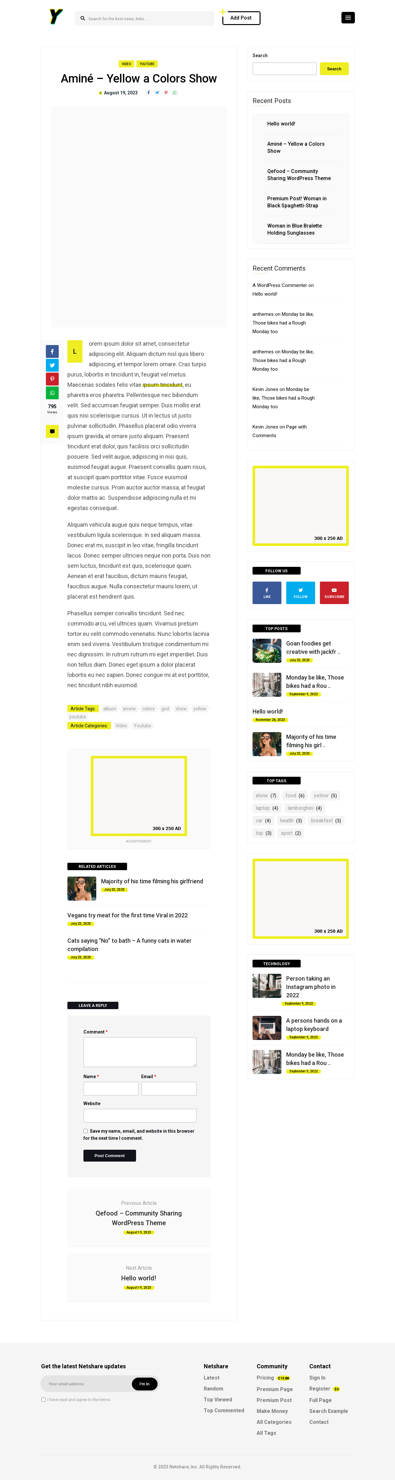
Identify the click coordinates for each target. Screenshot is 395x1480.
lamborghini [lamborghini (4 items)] (305, 808)
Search (260, 55)
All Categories (274, 1422)
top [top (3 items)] (263, 833)
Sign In (317, 1378)
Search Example (328, 1411)
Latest (211, 1378)
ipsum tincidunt (163, 384)
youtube (77, 716)
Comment (95, 1032)
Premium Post (274, 1400)
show (181, 708)
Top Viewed (218, 1400)
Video (126, 64)
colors (148, 708)
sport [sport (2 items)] (291, 833)
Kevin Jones (265, 389)
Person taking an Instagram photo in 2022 (311, 987)
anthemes (263, 314)
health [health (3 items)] (291, 821)
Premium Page (275, 1389)
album (109, 708)
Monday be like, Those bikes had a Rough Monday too (283, 322)
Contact (319, 1422)
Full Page (320, 1400)
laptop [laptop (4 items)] (267, 808)
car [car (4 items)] (263, 821)
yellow (199, 708)
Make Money (272, 1411)
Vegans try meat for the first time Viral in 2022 (127, 915)
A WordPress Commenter (280, 285)
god (165, 708)
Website (91, 1103)
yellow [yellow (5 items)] (325, 795)
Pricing (273, 1378)
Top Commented (224, 1410)
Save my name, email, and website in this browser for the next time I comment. (138, 1135)
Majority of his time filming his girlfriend (152, 881)
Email (148, 1076)
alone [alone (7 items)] (266, 795)
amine (129, 708)
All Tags (266, 1433)
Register (324, 1389)
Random (213, 1389)
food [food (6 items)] (295, 795)
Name (91, 1076)
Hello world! (138, 1278)
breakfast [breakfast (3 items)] (326, 821)
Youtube (147, 64)
